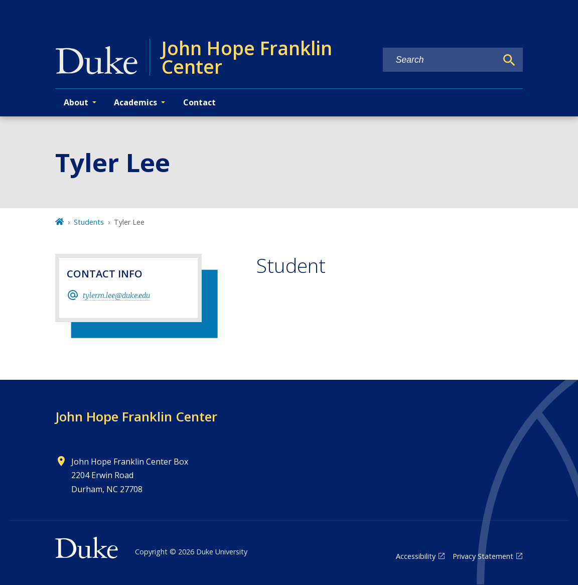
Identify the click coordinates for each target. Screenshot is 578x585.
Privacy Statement (483, 556)
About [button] (76, 102)
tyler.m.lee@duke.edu (116, 295)
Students (89, 222)
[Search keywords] (440, 60)
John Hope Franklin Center (136, 416)
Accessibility (416, 556)
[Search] (509, 60)
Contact (199, 102)
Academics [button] (135, 102)
